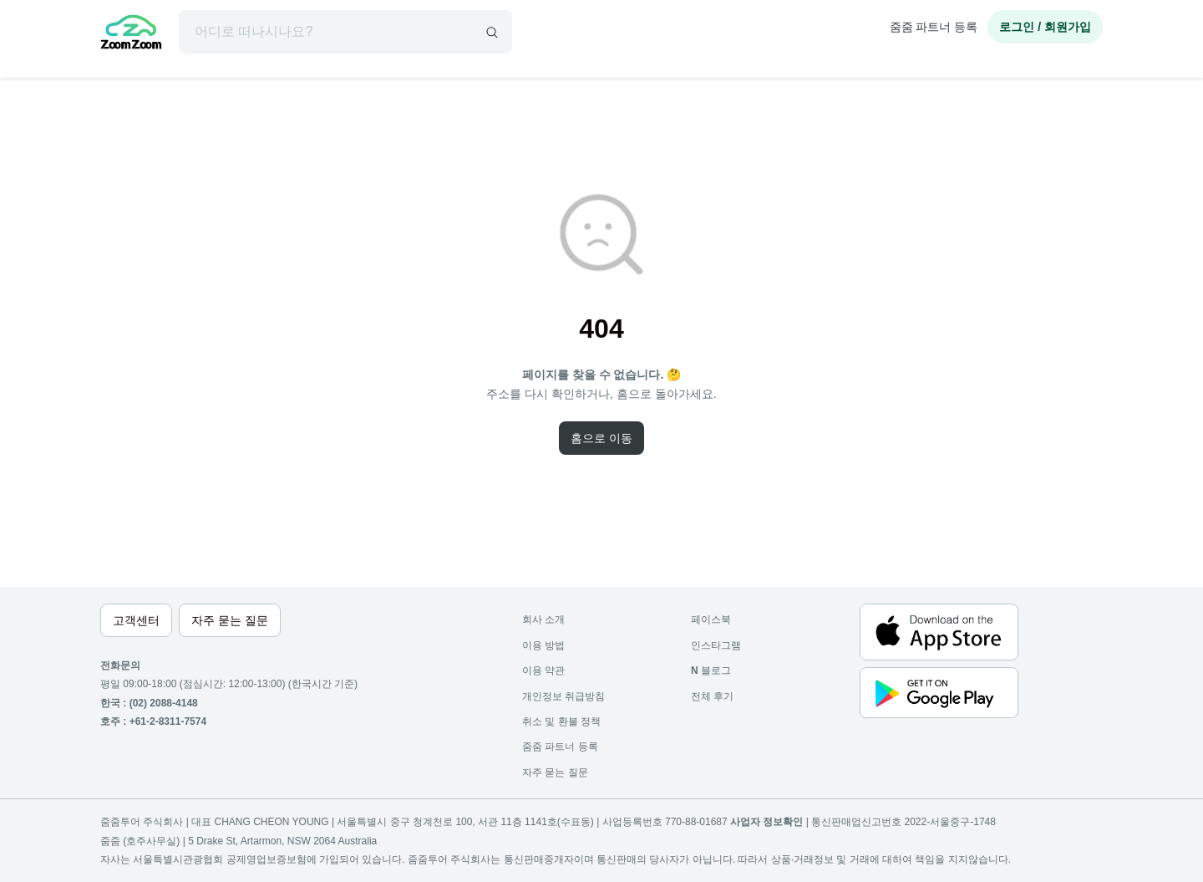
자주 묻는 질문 (555, 772)
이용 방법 (543, 645)
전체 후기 (712, 696)
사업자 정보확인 (766, 822)
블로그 (711, 670)
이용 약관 (543, 670)
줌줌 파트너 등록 (934, 26)
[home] (131, 34)
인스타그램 (716, 645)
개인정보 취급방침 (563, 696)
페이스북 (711, 619)
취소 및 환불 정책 (561, 721)
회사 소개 (543, 619)
